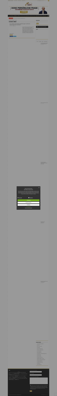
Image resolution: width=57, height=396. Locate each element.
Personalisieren (28, 206)
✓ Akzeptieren (28, 200)
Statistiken (30, 197)
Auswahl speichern (28, 202)
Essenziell (20, 197)
